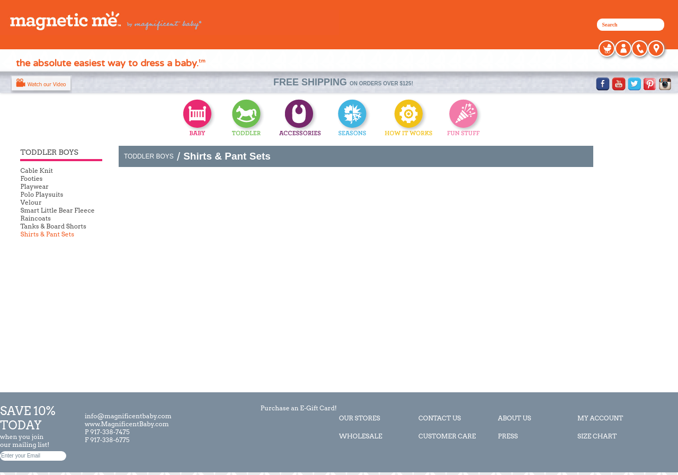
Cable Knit (36, 170)
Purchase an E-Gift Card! (298, 408)
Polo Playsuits (41, 194)
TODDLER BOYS (149, 156)
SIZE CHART (597, 436)
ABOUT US (514, 418)
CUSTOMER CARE (447, 436)
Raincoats (35, 218)
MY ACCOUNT (600, 418)
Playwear (34, 186)
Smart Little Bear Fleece (57, 210)
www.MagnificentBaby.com (127, 424)
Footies (31, 178)
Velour (30, 202)
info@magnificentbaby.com (128, 416)
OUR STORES (359, 418)
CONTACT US (439, 418)
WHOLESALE (360, 436)
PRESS (508, 436)
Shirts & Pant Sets (47, 234)
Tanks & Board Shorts (53, 226)
